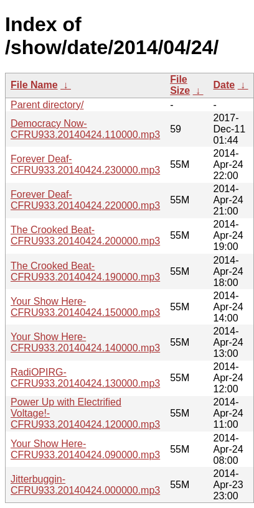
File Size (180, 85)
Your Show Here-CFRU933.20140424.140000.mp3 (85, 342)
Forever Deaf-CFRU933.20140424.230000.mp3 (85, 164)
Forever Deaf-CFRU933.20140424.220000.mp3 (85, 200)
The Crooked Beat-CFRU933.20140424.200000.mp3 (85, 235)
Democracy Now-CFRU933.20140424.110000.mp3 (85, 129)
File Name (34, 85)
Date (224, 85)
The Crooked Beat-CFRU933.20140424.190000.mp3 (85, 271)
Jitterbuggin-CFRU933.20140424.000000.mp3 (85, 485)
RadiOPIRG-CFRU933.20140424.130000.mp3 (85, 378)
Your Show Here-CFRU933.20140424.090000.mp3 (85, 449)
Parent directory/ (47, 104)
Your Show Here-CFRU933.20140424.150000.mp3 (85, 307)
